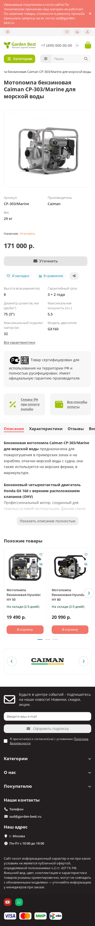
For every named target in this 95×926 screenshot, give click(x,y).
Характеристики (46, 428)
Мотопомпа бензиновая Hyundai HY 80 (69, 595)
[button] (89, 593)
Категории (47, 758)
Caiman (54, 203)
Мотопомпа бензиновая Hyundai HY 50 (24, 595)
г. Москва (17, 836)
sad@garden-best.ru (25, 816)
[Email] (47, 716)
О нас (47, 772)
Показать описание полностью (47, 521)
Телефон (16, 809)
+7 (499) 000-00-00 (56, 45)
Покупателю (47, 786)
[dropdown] (7, 31)
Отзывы (76, 428)
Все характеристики (19, 342)
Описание (14, 428)
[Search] (71, 59)
